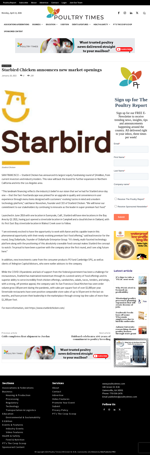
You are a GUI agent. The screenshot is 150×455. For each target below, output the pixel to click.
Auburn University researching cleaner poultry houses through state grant (126, 330)
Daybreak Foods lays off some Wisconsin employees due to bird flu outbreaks (125, 317)
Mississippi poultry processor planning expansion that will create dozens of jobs (126, 302)
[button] (144, 13)
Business (6, 66)
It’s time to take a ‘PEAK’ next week (125, 278)
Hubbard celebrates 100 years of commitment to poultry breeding (91, 338)
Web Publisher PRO (108, 452)
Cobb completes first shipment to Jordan (26, 336)
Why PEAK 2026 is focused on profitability (125, 290)
